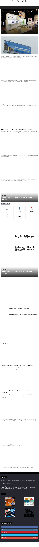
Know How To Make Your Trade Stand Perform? (17, 13)
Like (36, 527)
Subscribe (35, 537)
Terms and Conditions (16, 544)
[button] (2, 7)
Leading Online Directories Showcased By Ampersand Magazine (25, 249)
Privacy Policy (24, 544)
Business (3, 9)
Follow (35, 529)
